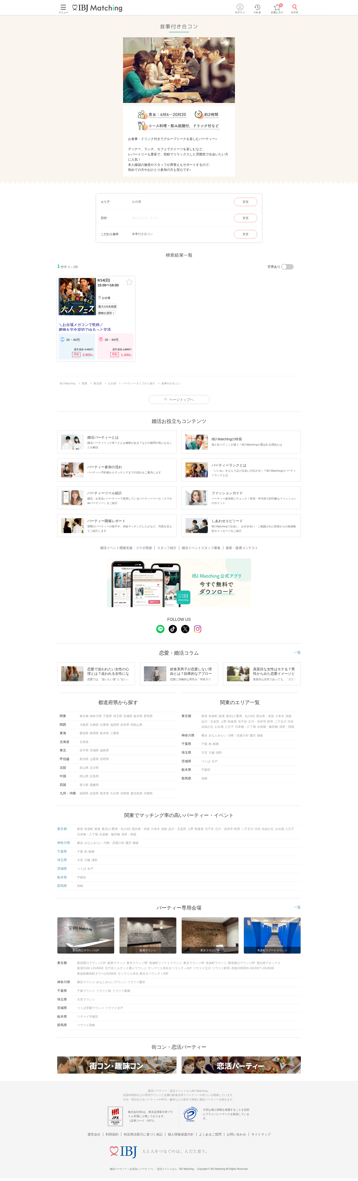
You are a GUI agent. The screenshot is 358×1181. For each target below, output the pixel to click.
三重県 (114, 733)
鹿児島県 (136, 793)
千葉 (204, 744)
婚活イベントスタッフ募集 (201, 547)
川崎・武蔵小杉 (238, 735)
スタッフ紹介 (167, 547)
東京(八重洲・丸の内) (240, 716)
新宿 (204, 716)
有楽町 (213, 716)
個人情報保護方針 (181, 1134)
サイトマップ (261, 1134)
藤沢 (253, 735)
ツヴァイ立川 (202, 968)
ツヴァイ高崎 (86, 1025)
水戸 (215, 761)
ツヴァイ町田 (221, 968)
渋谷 (291, 721)
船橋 (216, 744)
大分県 (114, 793)
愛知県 (84, 733)
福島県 (104, 750)
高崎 (204, 778)
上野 (223, 721)
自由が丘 (207, 726)
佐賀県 (94, 793)
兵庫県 (104, 725)
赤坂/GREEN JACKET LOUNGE (252, 968)
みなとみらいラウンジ (111, 982)
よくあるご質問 (210, 1134)
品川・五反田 (210, 721)
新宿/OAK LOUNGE (90, 968)
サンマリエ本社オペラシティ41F (170, 968)
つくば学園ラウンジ (90, 1008)
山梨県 (94, 759)
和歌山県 (136, 725)
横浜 (204, 735)
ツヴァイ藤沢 (136, 982)
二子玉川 (280, 721)
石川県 (94, 768)
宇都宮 (205, 770)
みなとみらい (217, 735)
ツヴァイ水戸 (114, 1008)
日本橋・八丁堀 (245, 726)
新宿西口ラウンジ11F (91, 963)
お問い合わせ (236, 1134)
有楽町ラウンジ (216, 963)
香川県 (84, 785)
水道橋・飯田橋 (267, 726)
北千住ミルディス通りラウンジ (126, 968)
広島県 (94, 776)
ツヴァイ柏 (103, 991)
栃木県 (138, 716)
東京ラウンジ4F (194, 963)
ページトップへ (181, 400)
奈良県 (124, 725)
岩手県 (84, 750)
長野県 (104, 759)
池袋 (288, 716)
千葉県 (107, 716)
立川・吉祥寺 (257, 721)
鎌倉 (260, 735)
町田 (270, 721)
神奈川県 (96, 716)
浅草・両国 (286, 726)
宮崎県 (124, 793)
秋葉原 (232, 721)
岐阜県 (104, 733)
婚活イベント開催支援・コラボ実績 (126, 547)
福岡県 (84, 793)
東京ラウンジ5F (137, 963)
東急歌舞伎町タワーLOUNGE (97, 973)
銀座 (222, 716)
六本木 (279, 716)
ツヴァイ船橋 (121, 991)
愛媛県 (94, 785)
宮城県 (94, 750)
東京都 (84, 716)
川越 (212, 752)
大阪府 (84, 725)
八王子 (229, 726)
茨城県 (127, 716)
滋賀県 (114, 725)
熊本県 (104, 793)
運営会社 (94, 1134)
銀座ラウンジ (116, 963)
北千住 (242, 721)
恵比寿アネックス (268, 963)
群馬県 (148, 716)
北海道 (84, 742)
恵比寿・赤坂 (265, 716)
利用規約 (112, 1134)
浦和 (219, 752)
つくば (205, 761)
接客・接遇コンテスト (242, 547)
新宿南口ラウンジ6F (241, 963)
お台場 (219, 726)
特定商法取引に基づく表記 (143, 1134)
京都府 (94, 725)
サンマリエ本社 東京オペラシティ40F (143, 973)
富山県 (84, 768)
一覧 (297, 652)
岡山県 (84, 776)
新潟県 (84, 759)
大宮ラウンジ (86, 999)
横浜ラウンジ (86, 982)
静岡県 (94, 733)
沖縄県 (148, 793)
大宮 (204, 752)
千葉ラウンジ (86, 991)
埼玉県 (117, 716)
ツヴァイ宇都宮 (87, 1016)
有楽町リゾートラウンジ (165, 963)
